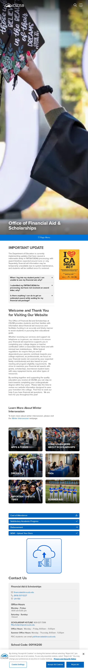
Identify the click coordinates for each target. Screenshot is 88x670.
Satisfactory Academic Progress (24, 521)
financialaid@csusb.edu (24, 592)
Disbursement (16, 527)
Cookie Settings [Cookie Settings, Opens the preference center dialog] (18, 666)
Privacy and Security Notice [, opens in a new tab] (65, 660)
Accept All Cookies (55, 666)
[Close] (83, 655)
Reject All (75, 666)
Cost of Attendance (18, 515)
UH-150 (17, 599)
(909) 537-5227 (20, 595)
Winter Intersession (20, 418)
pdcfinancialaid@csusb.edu (44, 636)
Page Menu (44, 237)
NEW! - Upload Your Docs (21, 533)
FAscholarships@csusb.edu (23, 625)
